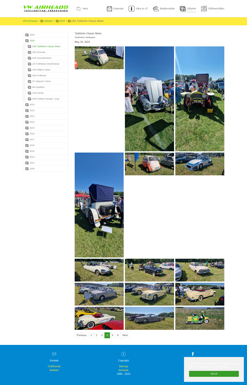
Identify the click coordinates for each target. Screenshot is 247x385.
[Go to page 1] (91, 335)
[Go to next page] (125, 335)
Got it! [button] (214, 373)
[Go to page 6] (118, 335)
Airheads (123, 370)
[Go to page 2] (96, 335)
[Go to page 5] (112, 335)
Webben (54, 370)
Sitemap (123, 366)
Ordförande (54, 366)
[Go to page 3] (102, 335)
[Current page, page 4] (107, 335)
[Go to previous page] (82, 335)
